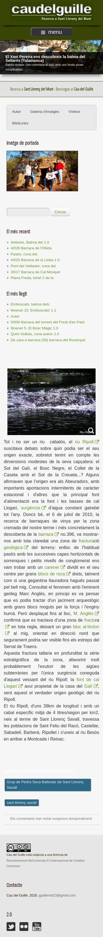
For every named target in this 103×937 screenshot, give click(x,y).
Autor (16, 112)
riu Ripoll (87, 441)
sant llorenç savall (22, 803)
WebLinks (20, 123)
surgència (33, 508)
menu (51, 32)
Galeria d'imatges (44, 112)
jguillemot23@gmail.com (57, 895)
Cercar (60, 212)
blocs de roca (54, 574)
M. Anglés (86, 613)
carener (54, 567)
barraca (48, 534)
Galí (91, 686)
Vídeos (74, 112)
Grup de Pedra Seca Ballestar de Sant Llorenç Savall (45, 785)
